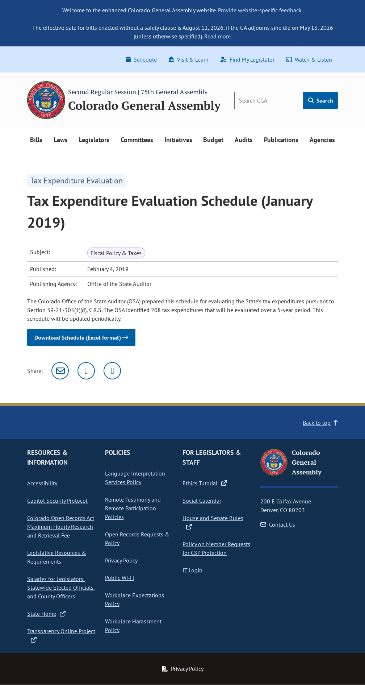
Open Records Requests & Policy (137, 539)
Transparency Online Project (61, 635)
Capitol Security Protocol (57, 500)
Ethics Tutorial (204, 483)
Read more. (218, 36)
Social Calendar (201, 500)
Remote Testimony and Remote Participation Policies (133, 508)
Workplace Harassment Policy (133, 626)
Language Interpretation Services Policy (135, 478)
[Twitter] (86, 370)
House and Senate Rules (212, 522)
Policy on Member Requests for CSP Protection (216, 548)
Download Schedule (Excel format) (81, 337)
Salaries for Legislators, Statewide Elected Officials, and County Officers (61, 587)
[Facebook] (112, 370)
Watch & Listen (309, 59)
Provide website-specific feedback (260, 10)
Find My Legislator (247, 59)
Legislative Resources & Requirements (56, 557)
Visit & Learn (188, 59)
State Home (46, 613)
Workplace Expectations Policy (134, 599)
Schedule (141, 59)
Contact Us (277, 524)
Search (320, 100)
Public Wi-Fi (119, 577)
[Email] (60, 370)
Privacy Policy (121, 560)
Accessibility (42, 483)
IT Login (192, 570)
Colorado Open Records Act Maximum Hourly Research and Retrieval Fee (60, 526)
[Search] (268, 100)
